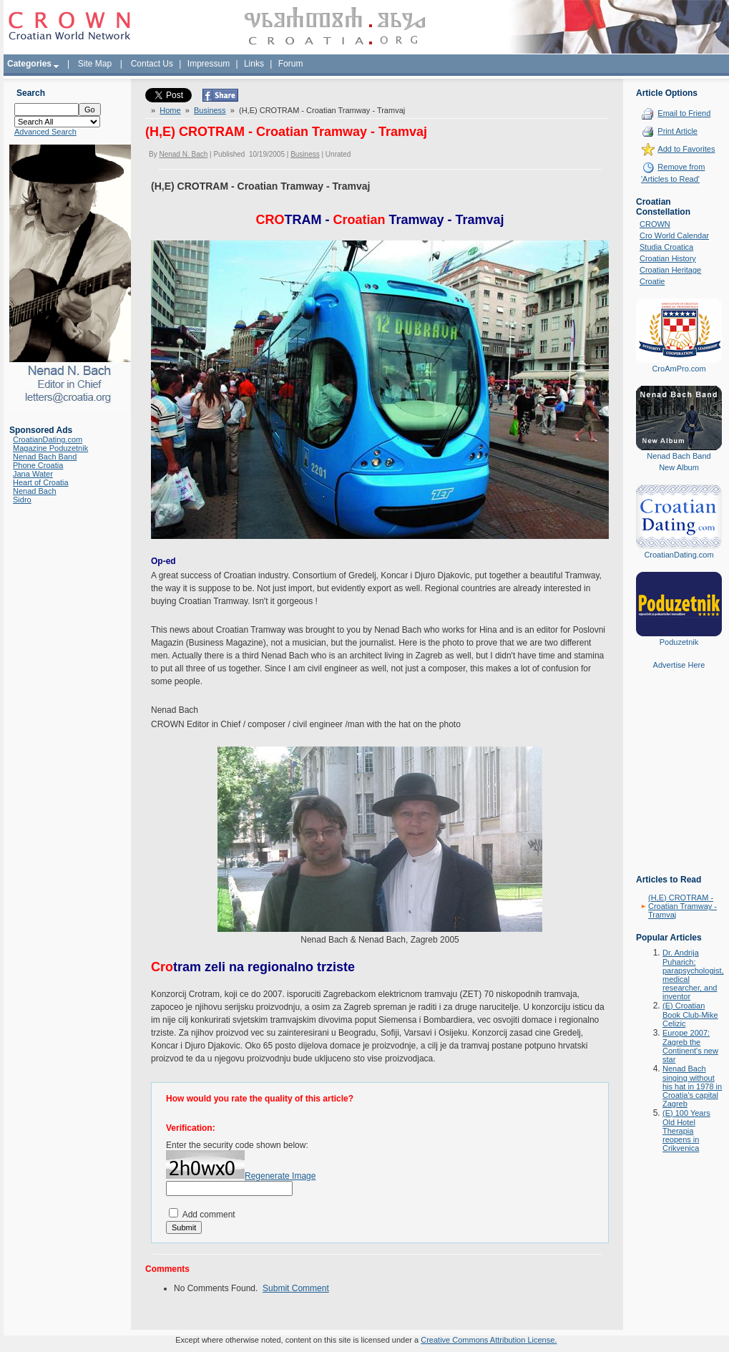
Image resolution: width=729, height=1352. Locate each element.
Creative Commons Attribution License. (489, 1340)
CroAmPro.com (678, 368)
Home (170, 110)
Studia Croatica (666, 247)
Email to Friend (683, 113)
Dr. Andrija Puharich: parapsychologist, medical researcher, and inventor (693, 974)
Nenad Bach (35, 491)
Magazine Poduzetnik (50, 448)
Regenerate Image (280, 1176)
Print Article (677, 131)
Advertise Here (679, 665)
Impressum (208, 64)
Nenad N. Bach (183, 154)
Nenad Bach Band (45, 456)
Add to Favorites (686, 149)
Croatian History (668, 258)
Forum (290, 64)
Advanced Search (45, 131)
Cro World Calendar (674, 235)
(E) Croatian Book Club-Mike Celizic (690, 1014)
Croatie (652, 281)
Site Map (95, 64)
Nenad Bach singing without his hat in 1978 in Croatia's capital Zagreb (692, 1086)
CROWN (655, 224)
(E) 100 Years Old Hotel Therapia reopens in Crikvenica (686, 1130)
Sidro (22, 499)
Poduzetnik (679, 642)
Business (210, 110)
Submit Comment (296, 1288)
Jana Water (33, 474)
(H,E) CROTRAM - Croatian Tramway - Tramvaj (682, 906)
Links (254, 64)
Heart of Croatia (41, 482)
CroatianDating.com (47, 439)
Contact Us (152, 64)
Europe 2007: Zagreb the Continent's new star (690, 1046)
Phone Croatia (38, 465)
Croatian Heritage (670, 270)
